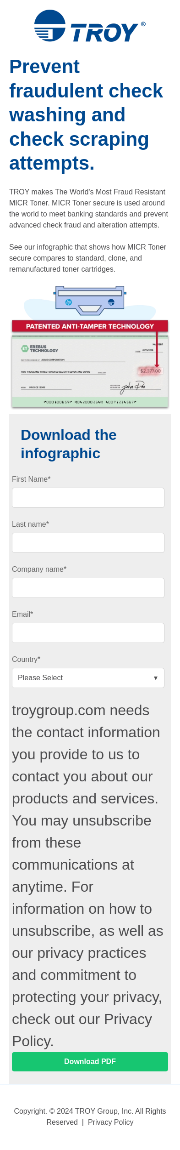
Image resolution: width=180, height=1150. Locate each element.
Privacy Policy (111, 1122)
